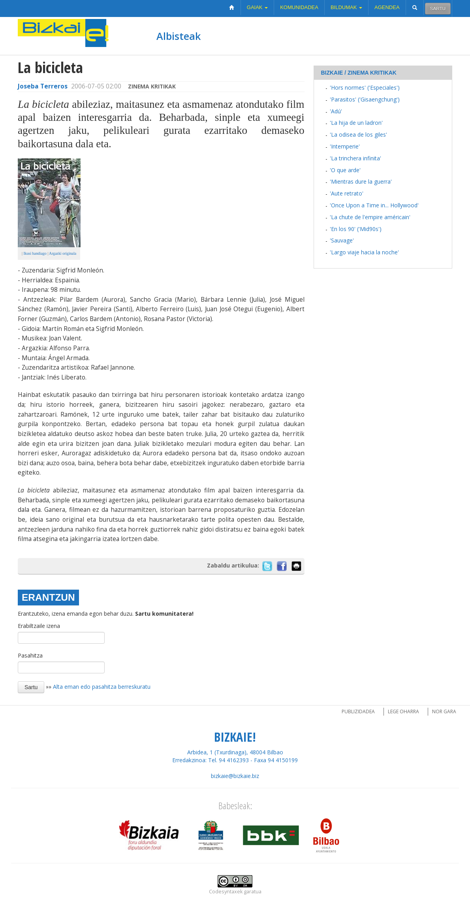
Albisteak (178, 36)
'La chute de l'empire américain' (370, 217)
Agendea (387, 7)
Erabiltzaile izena (39, 626)
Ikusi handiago (35, 253)
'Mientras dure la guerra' (361, 181)
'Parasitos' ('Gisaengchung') (365, 99)
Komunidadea (299, 7)
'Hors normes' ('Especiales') (365, 87)
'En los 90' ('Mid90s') (356, 229)
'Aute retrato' (346, 193)
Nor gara (444, 711)
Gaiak (257, 7)
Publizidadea (358, 711)
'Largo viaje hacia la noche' (364, 252)
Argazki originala (62, 253)
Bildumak (346, 7)
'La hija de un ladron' (356, 122)
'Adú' (336, 111)
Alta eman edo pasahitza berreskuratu (101, 686)
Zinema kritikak (152, 86)
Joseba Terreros (43, 86)
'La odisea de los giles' (358, 134)
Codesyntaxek (226, 891)
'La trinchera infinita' (355, 158)
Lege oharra (403, 711)
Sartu (438, 8)
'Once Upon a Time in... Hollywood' (374, 205)
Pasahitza (30, 655)
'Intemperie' (345, 146)
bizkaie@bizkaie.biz (235, 776)
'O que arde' (345, 170)
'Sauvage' (342, 240)
